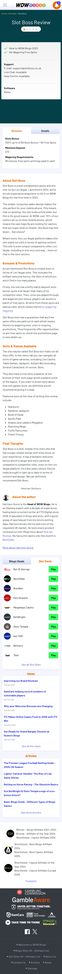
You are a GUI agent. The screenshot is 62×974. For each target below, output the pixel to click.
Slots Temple (20, 626)
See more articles (31, 812)
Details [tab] (45, 130)
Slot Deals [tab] (45, 561)
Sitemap (32, 968)
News (48, 962)
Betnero (18, 645)
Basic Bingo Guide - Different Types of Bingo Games (29, 803)
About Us (50, 956)
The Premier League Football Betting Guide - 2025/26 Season (30, 764)
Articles (35, 962)
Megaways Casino (23, 607)
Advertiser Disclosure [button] (31, 488)
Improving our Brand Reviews (21, 682)
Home (3, 13)
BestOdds (8, 539)
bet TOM (18, 636)
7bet (16, 655)
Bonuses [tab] (17, 130)
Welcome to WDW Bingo (32, 944)
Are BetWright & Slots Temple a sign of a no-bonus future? (29, 793)
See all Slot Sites (31, 664)
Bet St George (21, 569)
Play (53, 569)
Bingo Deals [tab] (16, 561)
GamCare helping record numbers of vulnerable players (25, 695)
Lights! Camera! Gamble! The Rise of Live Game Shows (28, 775)
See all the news (31, 746)
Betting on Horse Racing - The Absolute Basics (31, 784)
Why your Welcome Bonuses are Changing (28, 707)
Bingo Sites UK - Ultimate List (32, 950)
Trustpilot (31, 881)
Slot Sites (12, 13)
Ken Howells (20, 597)
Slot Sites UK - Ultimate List (24, 956)
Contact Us (19, 962)
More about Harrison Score (18, 547)
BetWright (19, 616)
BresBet (18, 588)
